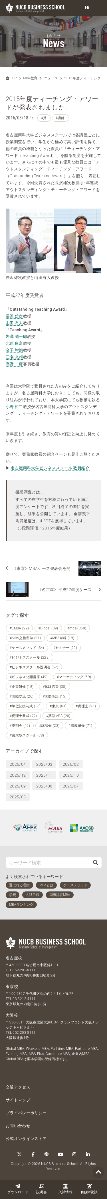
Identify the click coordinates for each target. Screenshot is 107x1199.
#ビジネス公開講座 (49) (29, 677)
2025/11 (44, 775)
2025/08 (44, 786)
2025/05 (18, 797)
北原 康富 (14, 343)
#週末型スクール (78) (27, 735)
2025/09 (18, 786)
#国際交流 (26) (22, 696)
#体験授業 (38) (55, 687)
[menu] (97, 8)
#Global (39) (48, 628)
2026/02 (71, 764)
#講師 (60, 118)
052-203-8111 (24, 970)
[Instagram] (74, 1154)
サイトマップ (18, 1100)
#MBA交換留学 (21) (25, 638)
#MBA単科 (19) (62, 638)
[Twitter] (19, 1154)
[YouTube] (60, 1154)
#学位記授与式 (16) (25, 706)
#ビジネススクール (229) (30, 657)
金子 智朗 (14, 350)
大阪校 (12, 1015)
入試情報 (65, 1189)
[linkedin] (88, 1154)
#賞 (44, 118)
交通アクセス (18, 1087)
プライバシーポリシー (26, 1113)
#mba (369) (76, 628)
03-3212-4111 (24, 999)
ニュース (51, 78)
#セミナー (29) (65, 648)
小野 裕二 (14, 406)
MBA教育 (30, 78)
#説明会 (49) (20, 726)
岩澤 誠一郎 (16, 336)
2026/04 (18, 764)
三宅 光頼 (14, 357)
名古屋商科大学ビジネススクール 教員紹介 (50, 468)
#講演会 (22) (49, 726)
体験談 (89, 1189)
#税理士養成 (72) (23, 716)
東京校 (12, 986)
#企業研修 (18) (22, 687)
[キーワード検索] (48, 862)
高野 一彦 (14, 364)
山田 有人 (14, 323)
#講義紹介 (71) (80, 726)
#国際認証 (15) (55, 696)
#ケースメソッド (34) (27, 648)
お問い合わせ (18, 1125)
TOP (11, 78)
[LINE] (47, 1154)
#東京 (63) (58, 706)
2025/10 (71, 775)
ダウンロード (17, 1189)
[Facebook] (33, 1154)
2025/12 (18, 775)
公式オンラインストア (26, 1138)
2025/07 (71, 786)
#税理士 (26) (86, 706)
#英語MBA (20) (58, 716)
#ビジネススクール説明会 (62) (34, 667)
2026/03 (44, 764)
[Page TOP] (98, 1172)
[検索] (96, 862)
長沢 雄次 (14, 316)
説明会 (41, 1189)
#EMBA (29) (19, 628)
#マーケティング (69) (74, 677)
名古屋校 (14, 958)
